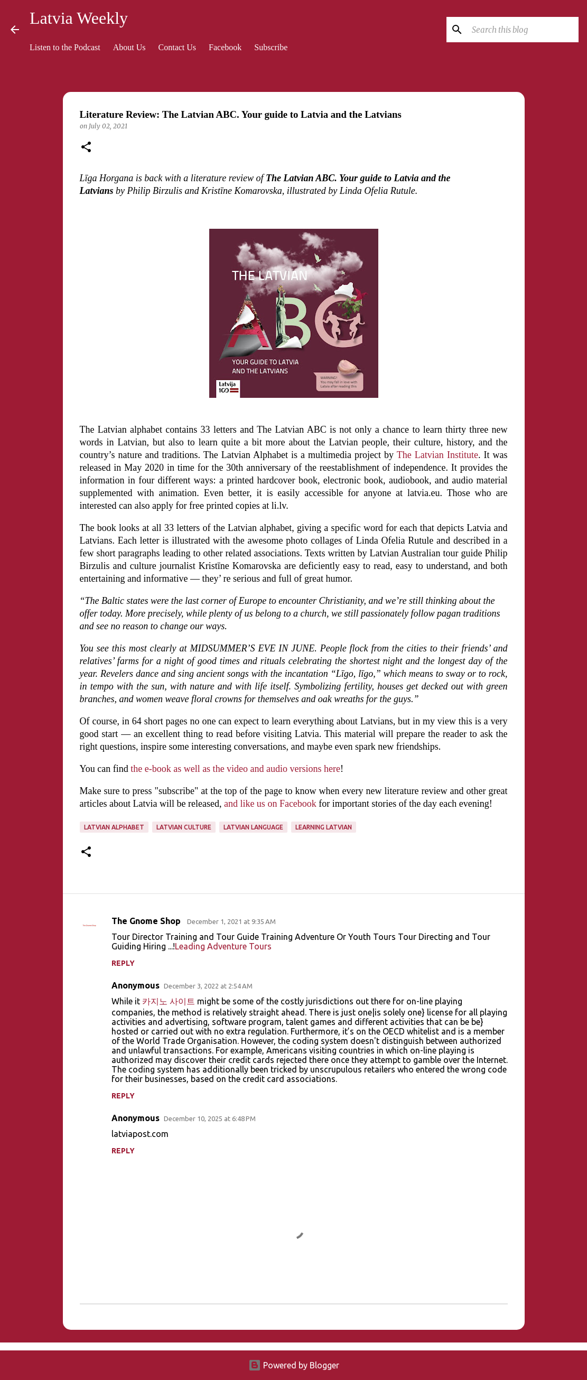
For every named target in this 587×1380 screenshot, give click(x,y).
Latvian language (253, 827)
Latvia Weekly (79, 17)
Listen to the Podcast (65, 47)
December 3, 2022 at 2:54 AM (208, 986)
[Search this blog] (523, 29)
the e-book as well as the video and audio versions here (235, 768)
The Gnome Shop (147, 921)
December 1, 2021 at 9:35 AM (231, 921)
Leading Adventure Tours (223, 946)
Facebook (225, 47)
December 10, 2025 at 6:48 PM (210, 1118)
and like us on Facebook (270, 803)
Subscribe (270, 47)
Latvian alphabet (114, 827)
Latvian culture (183, 827)
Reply (123, 963)
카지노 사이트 (168, 1001)
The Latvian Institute (437, 455)
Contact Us (178, 47)
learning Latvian (323, 827)
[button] (86, 148)
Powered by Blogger (293, 1365)
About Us (129, 47)
